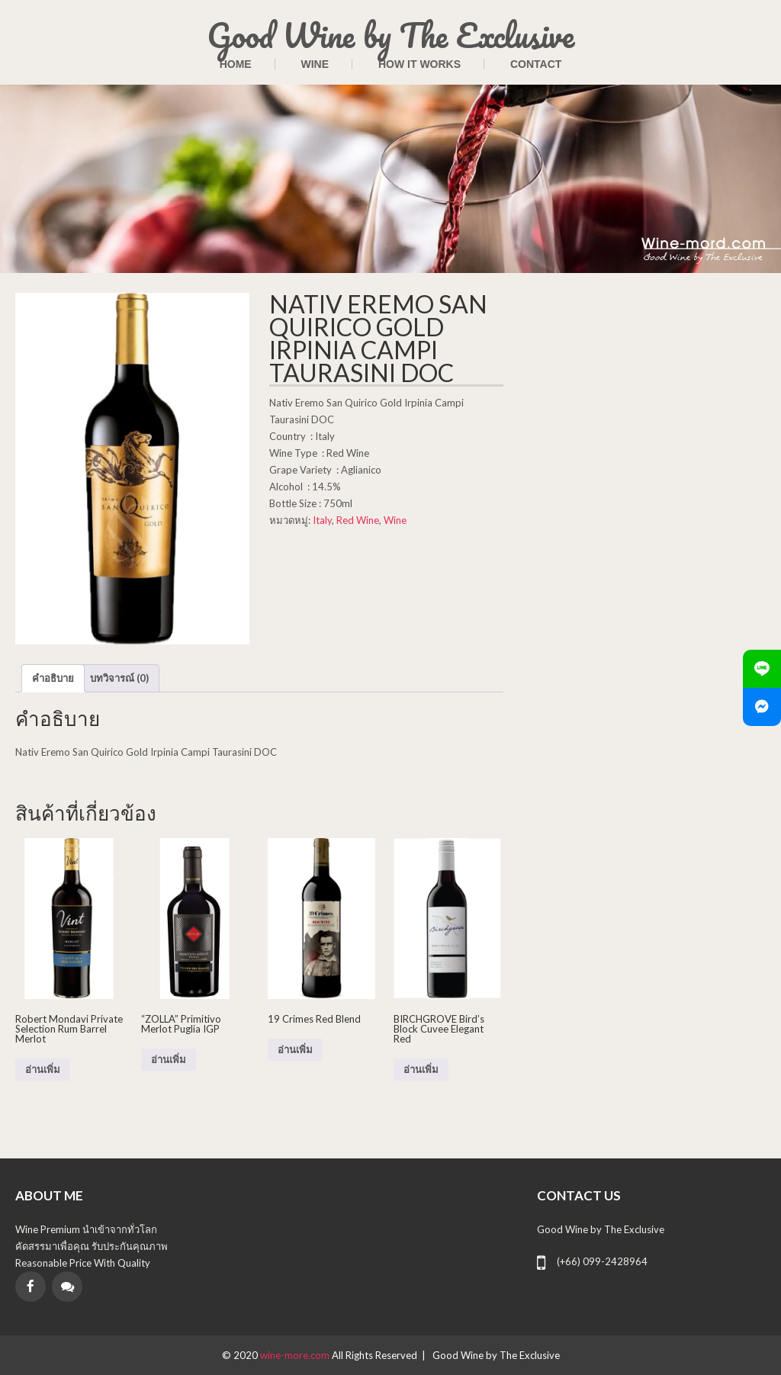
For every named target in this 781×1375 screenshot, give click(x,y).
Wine (315, 64)
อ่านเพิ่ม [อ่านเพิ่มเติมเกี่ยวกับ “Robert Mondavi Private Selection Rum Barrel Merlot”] (42, 1069)
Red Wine (357, 520)
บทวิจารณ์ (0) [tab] (119, 678)
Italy (322, 520)
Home (236, 64)
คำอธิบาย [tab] (53, 678)
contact (535, 64)
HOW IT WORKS (419, 64)
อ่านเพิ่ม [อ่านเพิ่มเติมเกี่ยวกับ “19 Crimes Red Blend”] (295, 1049)
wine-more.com (296, 1355)
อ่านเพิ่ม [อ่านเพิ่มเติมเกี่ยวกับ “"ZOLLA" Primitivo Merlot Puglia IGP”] (168, 1059)
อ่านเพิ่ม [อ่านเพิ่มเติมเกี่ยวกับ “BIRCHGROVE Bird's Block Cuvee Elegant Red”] (421, 1069)
